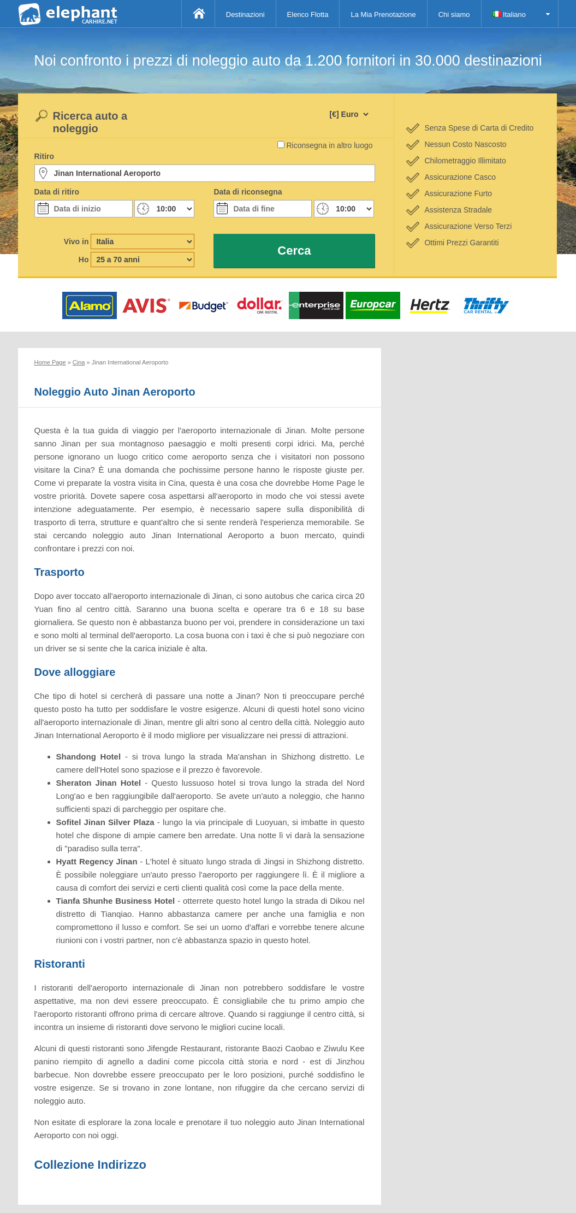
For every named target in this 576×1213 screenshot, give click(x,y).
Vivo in (76, 241)
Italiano (509, 14)
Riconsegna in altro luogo (330, 145)
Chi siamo (454, 14)
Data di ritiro (56, 191)
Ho (84, 259)
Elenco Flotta (308, 14)
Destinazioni (245, 14)
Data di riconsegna (247, 191)
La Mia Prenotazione (383, 14)
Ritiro (44, 156)
